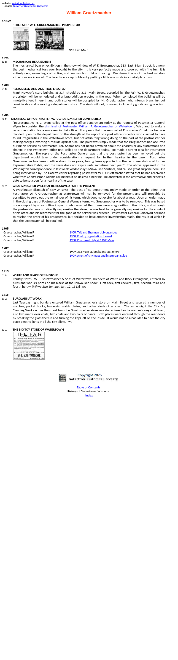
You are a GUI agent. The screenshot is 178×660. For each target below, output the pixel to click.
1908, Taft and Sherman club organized (93, 232)
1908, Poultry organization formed (91, 236)
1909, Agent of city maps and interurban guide (98, 256)
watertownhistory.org (23, 3)
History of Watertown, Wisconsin (30, 6)
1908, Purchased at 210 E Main (92, 240)
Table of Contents (89, 387)
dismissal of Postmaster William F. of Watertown (89, 126)
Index (89, 395)
